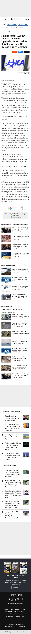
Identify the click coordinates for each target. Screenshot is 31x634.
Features (17, 616)
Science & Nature (14, 614)
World (23, 609)
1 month (14, 309)
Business (17, 609)
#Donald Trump (23, 24)
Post (15, 51)
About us (14, 622)
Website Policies (9, 626)
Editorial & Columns (19, 611)
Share (21, 51)
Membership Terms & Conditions (14, 624)
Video (22, 616)
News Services (8, 611)
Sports (6, 614)
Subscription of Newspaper (15, 603)
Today (3, 309)
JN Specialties (9, 616)
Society (12, 609)
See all (20, 309)
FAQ (16, 626)
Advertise (22, 626)
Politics (6, 609)
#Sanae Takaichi (11, 24)
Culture (22, 614)
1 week (8, 309)
